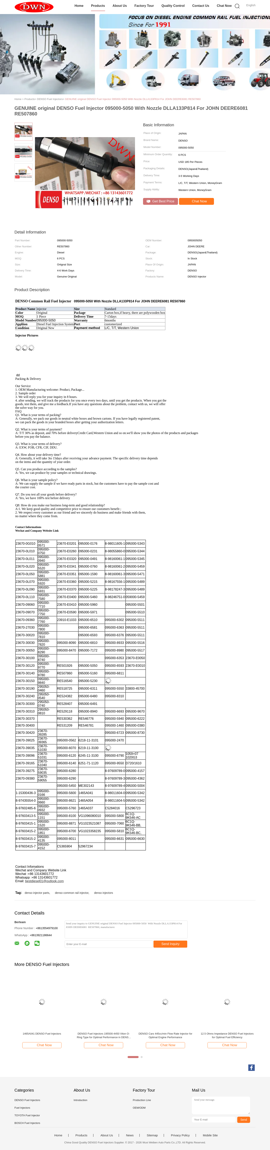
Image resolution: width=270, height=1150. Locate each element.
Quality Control (173, 5)
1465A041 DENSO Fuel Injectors (42, 1033)
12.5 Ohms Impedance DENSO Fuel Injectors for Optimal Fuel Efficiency (227, 1035)
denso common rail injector (72, 892)
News (130, 1135)
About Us (119, 5)
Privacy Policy (180, 1135)
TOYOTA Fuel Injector (27, 1115)
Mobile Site (210, 1135)
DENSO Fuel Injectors (27, 1100)
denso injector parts (37, 892)
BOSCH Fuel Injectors (27, 1123)
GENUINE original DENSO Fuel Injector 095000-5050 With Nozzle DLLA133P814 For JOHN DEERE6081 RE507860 (133, 99)
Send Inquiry (171, 944)
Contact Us (200, 5)
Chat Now (224, 5)
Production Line (142, 1100)
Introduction (80, 1100)
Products (98, 5)
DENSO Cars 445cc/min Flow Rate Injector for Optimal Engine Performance (165, 1035)
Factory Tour (144, 5)
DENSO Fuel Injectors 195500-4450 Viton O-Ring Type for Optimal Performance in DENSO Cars (103, 1035)
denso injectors (103, 892)
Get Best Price (160, 201)
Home (79, 5)
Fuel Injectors (22, 1107)
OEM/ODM (139, 1107)
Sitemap (152, 1135)
